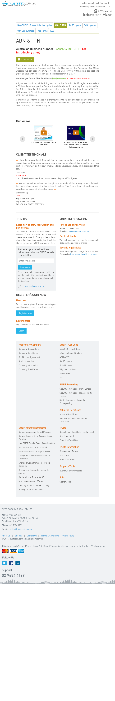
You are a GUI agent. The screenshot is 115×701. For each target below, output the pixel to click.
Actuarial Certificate (69, 414)
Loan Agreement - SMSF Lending (33, 485)
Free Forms (42, 31)
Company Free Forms (28, 369)
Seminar (104, 3)
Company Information (28, 365)
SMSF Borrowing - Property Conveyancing (72, 402)
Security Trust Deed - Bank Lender (75, 389)
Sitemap (19, 535)
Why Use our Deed (25, 31)
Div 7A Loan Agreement (29, 357)
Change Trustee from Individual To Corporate (34, 457)
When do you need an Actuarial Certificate (73, 420)
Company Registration (28, 349)
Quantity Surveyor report (71, 470)
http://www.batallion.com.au (83, 254)
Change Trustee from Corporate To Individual (34, 464)
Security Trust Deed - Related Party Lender (76, 394)
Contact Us (32, 535)
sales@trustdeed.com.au (77, 231)
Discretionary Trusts (69, 451)
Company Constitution (28, 353)
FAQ (52, 31)
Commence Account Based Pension (34, 432)
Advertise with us (90, 3)
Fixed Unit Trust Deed (69, 440)
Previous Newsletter (33, 286)
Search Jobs (65, 481)
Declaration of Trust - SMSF (31, 477)
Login (109, 14)
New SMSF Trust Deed (70, 349)
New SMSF (22, 25)
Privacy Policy (68, 535)
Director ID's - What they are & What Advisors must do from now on (76, 145)
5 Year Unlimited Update (41, 25)
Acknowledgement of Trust (30, 481)
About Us (6, 535)
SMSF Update (75, 25)
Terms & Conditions (50, 535)
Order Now (26, 59)
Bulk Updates (90, 25)
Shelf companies (26, 361)
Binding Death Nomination (30, 489)
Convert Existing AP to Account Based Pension (35, 437)
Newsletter (94, 14)
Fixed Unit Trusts (67, 459)
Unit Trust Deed (67, 436)
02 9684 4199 (105, 11)
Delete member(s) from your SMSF (34, 451)
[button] (5, 6)
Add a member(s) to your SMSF (32, 447)
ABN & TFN (60, 25)
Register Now (25, 313)
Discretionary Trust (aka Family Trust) (77, 432)
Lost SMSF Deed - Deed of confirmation (36, 443)
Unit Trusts (64, 455)
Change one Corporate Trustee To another (33, 472)
